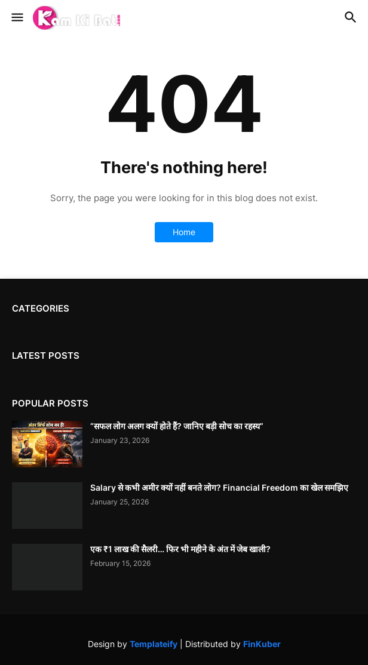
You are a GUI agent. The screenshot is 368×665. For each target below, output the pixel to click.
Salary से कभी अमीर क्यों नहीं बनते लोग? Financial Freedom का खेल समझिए (219, 487)
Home (184, 232)
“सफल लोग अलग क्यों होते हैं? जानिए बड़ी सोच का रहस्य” (176, 426)
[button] (16, 18)
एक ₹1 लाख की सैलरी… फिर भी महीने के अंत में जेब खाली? (180, 549)
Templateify (153, 644)
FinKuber (262, 644)
